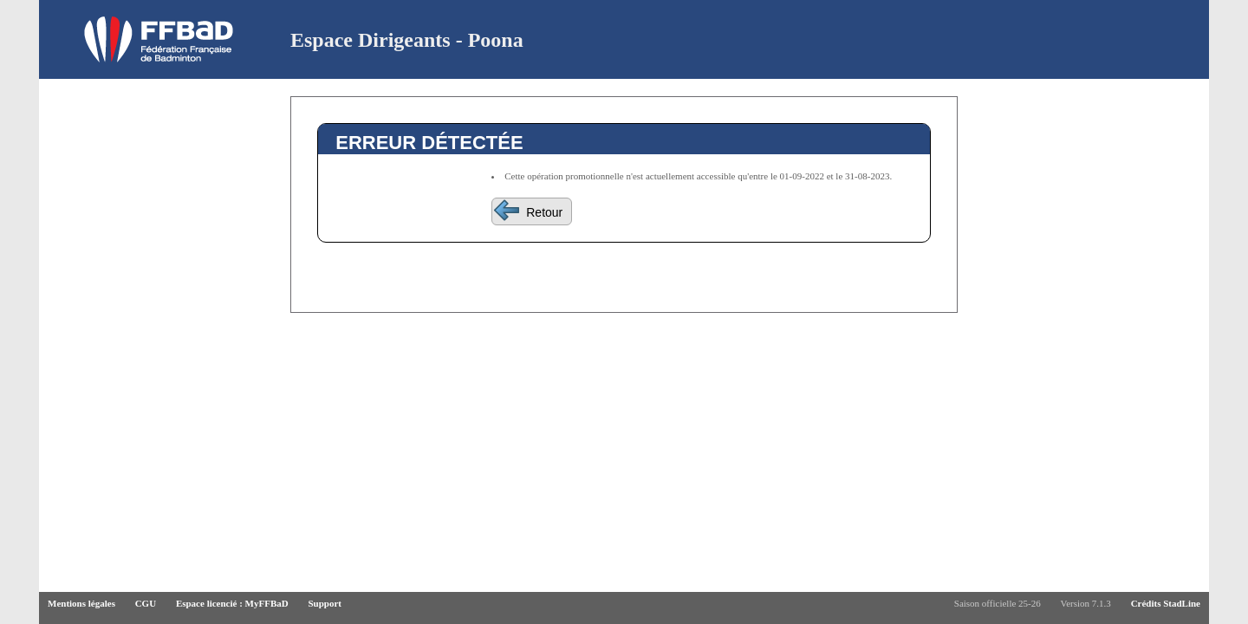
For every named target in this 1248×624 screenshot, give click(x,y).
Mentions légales (81, 603)
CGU (145, 603)
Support (324, 603)
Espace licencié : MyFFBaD (232, 603)
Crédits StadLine (1165, 603)
